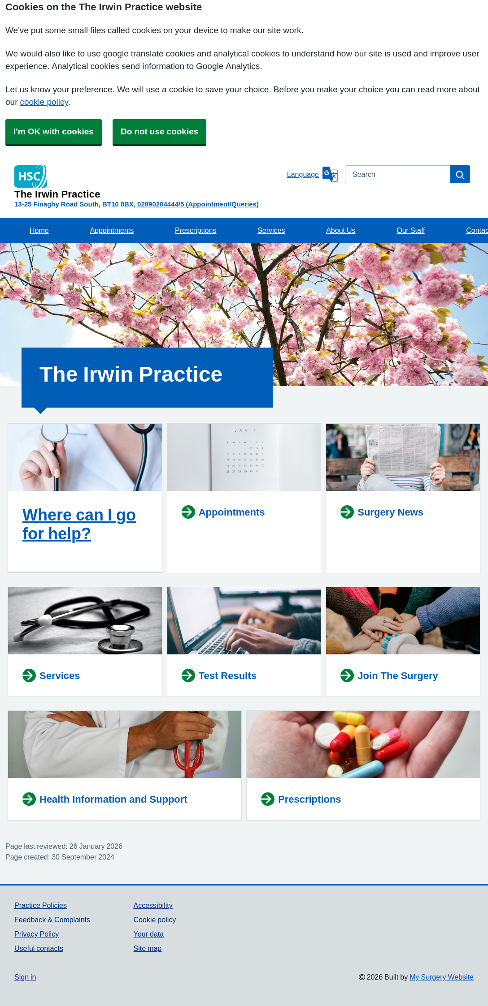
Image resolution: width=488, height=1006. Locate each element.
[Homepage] (148, 182)
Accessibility (153, 905)
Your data (149, 933)
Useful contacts (38, 948)
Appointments (112, 230)
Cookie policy (155, 919)
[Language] (312, 174)
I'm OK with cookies (53, 131)
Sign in (25, 976)
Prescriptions (195, 230)
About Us (340, 230)
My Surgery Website (442, 976)
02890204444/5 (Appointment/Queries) (198, 204)
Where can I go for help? (79, 524)
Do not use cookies (159, 131)
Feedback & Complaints (52, 919)
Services (271, 230)
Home (39, 230)
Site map (148, 948)
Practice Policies (40, 905)
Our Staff (410, 230)
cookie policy (44, 102)
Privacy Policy (36, 933)
